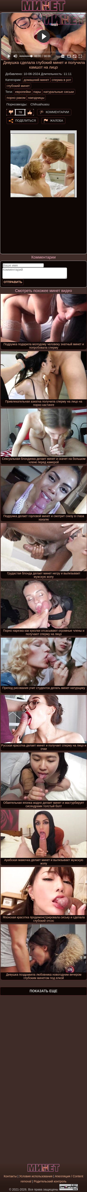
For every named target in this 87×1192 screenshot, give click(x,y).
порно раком (16, 97)
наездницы (36, 97)
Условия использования (35, 1176)
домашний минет (36, 80)
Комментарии (57, 112)
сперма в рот (61, 80)
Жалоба (56, 120)
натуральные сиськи (59, 91)
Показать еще (43, 991)
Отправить (13, 282)
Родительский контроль (50, 1181)
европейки (23, 91)
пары (37, 91)
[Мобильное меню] (3, 5)
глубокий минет (18, 86)
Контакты (10, 1176)
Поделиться (25, 120)
